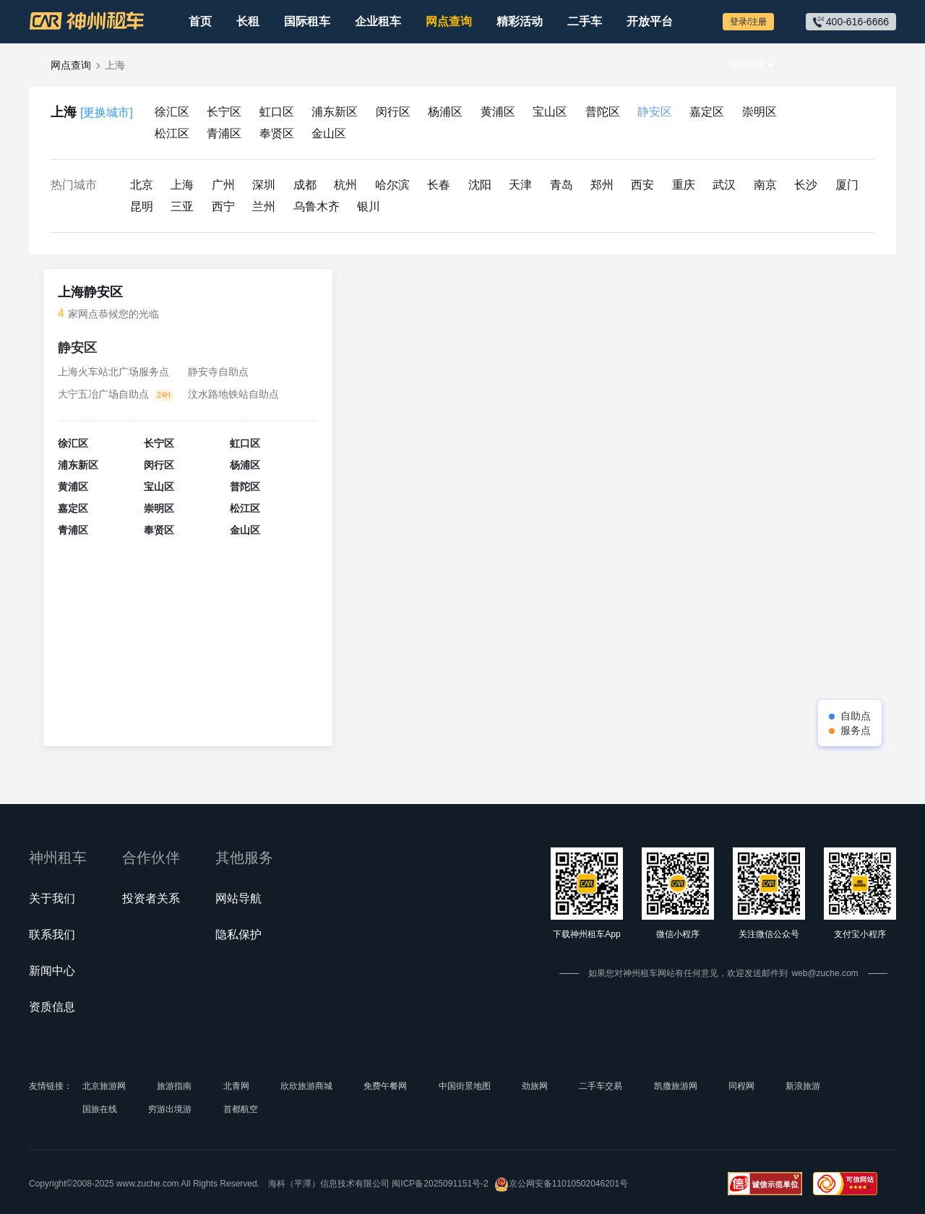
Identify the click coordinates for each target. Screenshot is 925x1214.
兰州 (263, 206)
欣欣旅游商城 (306, 1086)
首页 (200, 21)
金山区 (328, 133)
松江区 (172, 133)
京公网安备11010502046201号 (561, 1184)
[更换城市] (106, 112)
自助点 (855, 716)
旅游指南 (174, 1086)
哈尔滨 (392, 185)
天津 (520, 185)
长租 (247, 21)
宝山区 (550, 112)
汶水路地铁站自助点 (233, 394)
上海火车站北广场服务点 (113, 371)
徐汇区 (172, 112)
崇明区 (759, 112)
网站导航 (238, 898)
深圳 (263, 185)
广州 (223, 185)
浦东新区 (334, 112)
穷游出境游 (170, 1109)
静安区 (654, 112)
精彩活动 (519, 21)
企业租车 (378, 21)
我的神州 (747, 65)
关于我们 (52, 898)
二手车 (584, 21)
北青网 (236, 1086)
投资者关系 (151, 898)
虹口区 (276, 112)
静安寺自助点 (218, 371)
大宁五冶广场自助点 (103, 394)
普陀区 (602, 112)
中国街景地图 (465, 1086)
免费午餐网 (385, 1086)
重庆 (683, 185)
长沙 (805, 185)
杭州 (345, 185)
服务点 (855, 730)
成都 (305, 185)
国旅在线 (99, 1109)
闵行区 (393, 112)
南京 (765, 185)
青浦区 (224, 133)
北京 (141, 185)
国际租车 (307, 21)
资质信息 (52, 1007)
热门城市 (74, 185)
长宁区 (224, 112)
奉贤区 (276, 133)
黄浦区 (498, 112)
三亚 (182, 206)
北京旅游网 (104, 1086)
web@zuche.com (824, 973)
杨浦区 (445, 112)
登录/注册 (748, 22)
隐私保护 (238, 934)
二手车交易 (600, 1086)
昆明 (141, 206)
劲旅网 (535, 1086)
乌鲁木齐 (316, 206)
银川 (368, 206)
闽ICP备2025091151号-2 (440, 1184)
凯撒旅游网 (675, 1086)
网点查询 (449, 21)
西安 (642, 185)
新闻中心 (52, 971)
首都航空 (240, 1109)
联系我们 (52, 934)
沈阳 (479, 185)
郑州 (602, 185)
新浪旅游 (803, 1086)
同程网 (741, 1086)
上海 (92, 113)
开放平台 (650, 21)
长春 (438, 185)
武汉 (724, 185)
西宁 (223, 206)
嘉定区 (706, 112)
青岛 (561, 185)
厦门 (847, 185)
